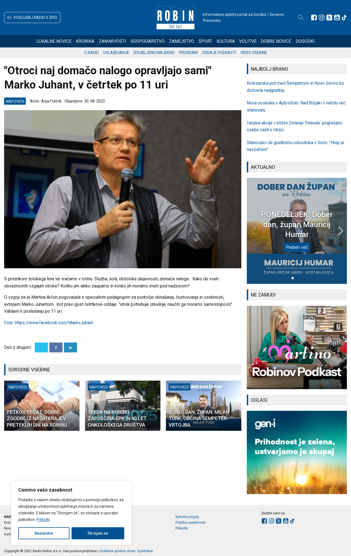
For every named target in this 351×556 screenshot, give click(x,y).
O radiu (91, 52)
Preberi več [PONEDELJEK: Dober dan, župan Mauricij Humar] (297, 247)
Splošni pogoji (187, 517)
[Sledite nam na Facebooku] (314, 17)
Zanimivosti (112, 41)
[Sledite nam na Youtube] (337, 17)
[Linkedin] (70, 347)
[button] (32, 17)
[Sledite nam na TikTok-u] (344, 17)
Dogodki (305, 41)
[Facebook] (56, 347)
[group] (297, 347)
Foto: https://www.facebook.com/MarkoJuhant (48, 322)
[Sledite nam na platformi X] (329, 17)
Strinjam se (97, 533)
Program (188, 52)
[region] (71, 513)
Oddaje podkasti (219, 52)
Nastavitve (44, 533)
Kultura (226, 41)
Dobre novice (276, 41)
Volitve (247, 41)
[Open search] (300, 18)
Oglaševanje (116, 52)
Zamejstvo (181, 41)
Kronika (85, 41)
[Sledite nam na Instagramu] (321, 17)
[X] (41, 347)
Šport (205, 41)
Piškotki (43, 519)
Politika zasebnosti (191, 522)
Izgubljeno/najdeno (154, 52)
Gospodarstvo (148, 41)
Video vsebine (253, 52)
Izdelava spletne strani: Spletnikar (126, 551)
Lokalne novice (54, 41)
